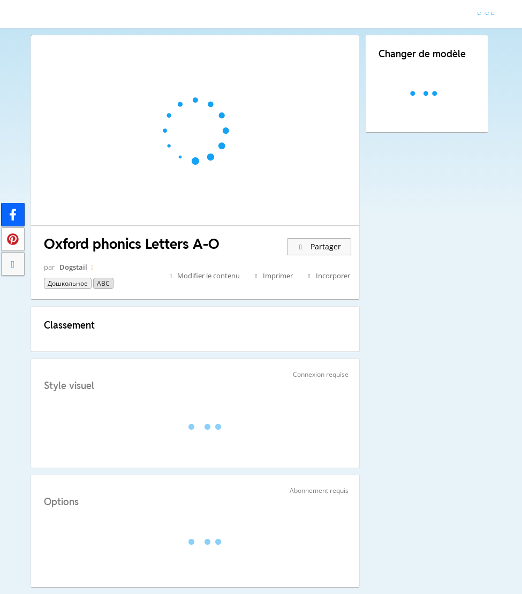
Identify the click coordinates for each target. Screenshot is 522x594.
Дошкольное (68, 283)
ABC (103, 283)
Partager (319, 246)
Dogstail (73, 267)
